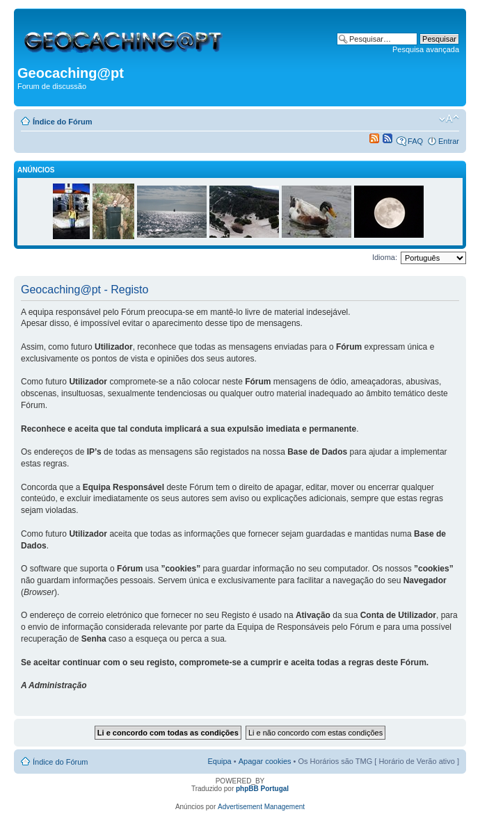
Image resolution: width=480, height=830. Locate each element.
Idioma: (384, 257)
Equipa (219, 761)
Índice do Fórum (63, 121)
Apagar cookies (265, 761)
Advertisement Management (261, 807)
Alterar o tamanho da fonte (449, 119)
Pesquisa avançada (425, 49)
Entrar (448, 141)
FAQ (415, 141)
